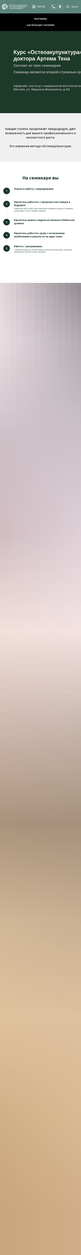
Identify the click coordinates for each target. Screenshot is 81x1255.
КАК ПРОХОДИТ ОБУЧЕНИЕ (40, 25)
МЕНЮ (41, 6)
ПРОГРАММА (40, 19)
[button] (53, 6)
